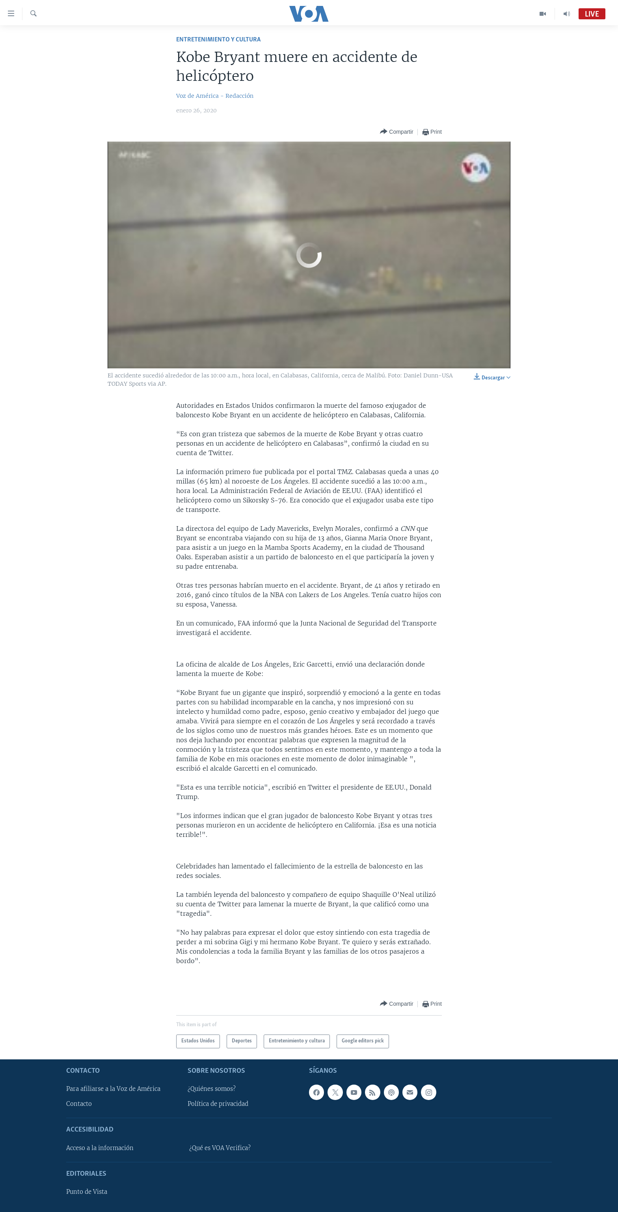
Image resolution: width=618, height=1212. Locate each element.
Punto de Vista (86, 1191)
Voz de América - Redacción (214, 95)
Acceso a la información (100, 1148)
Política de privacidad (218, 1103)
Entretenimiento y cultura (218, 39)
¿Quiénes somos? (212, 1088)
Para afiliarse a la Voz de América (113, 1088)
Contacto (79, 1103)
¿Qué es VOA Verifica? (220, 1148)
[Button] (396, 132)
